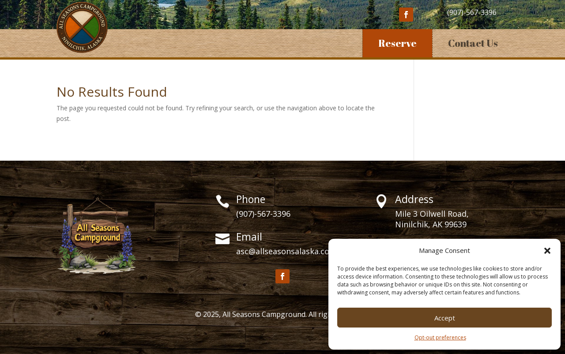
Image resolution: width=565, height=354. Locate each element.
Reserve (397, 43)
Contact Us (473, 43)
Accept (444, 317)
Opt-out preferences (440, 337)
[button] (547, 250)
